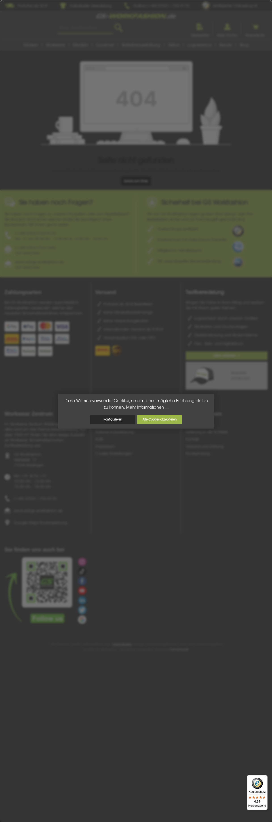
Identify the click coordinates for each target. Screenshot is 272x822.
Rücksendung (198, 453)
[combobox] (85, 28)
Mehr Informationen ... (147, 407)
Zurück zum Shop (136, 181)
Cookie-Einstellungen (113, 453)
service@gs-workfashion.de (38, 510)
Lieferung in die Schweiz (207, 432)
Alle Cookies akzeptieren (160, 419)
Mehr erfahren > (226, 355)
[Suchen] (118, 28)
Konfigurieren (112, 419)
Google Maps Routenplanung (40, 522)
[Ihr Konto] (227, 28)
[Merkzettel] (200, 28)
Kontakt (192, 439)
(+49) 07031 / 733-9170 (35, 498)
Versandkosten (122, 644)
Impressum (105, 446)
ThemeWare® (179, 649)
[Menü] (265, 778)
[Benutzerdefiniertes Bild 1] (238, 231)
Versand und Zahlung (205, 446)
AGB (99, 439)
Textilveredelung (205, 292)
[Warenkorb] (255, 28)
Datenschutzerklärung (114, 432)
